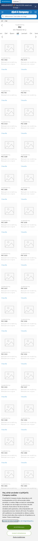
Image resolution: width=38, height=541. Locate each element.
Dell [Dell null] (6, 33)
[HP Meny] (4, 21)
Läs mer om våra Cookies (10, 521)
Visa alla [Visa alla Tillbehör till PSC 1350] (24, 430)
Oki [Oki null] (31, 33)
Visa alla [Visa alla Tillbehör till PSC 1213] (4, 265)
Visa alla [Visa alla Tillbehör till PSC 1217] (4, 298)
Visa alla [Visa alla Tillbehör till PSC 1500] (24, 133)
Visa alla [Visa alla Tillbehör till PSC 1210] (24, 232)
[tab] (6, 1)
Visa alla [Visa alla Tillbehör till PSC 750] (4, 100)
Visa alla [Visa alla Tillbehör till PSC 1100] (4, 166)
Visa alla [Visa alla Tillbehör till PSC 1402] (4, 69)
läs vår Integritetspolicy (26, 521)
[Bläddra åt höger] (36, 36)
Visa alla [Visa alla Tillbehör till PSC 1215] (24, 265)
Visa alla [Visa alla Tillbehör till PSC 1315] (4, 397)
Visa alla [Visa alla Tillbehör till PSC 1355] (4, 462)
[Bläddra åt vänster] (2, 36)
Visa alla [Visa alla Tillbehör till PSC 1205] (24, 199)
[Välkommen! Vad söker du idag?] (20, 16)
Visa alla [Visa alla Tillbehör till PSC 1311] (4, 364)
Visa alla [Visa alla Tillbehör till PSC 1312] (24, 364)
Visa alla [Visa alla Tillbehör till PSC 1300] (4, 331)
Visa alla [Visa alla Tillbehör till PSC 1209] (4, 232)
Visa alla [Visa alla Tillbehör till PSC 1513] (4, 133)
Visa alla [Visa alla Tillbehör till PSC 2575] (24, 69)
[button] (25, 30)
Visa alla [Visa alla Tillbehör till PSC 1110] (24, 166)
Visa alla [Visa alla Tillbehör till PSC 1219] (24, 298)
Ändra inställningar (19, 537)
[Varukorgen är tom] (35, 12)
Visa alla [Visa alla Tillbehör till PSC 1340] (4, 430)
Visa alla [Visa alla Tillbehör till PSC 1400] (24, 462)
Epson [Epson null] (12, 33)
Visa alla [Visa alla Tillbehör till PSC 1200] (4, 199)
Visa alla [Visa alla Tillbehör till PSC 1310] (24, 331)
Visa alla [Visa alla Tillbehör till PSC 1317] (24, 397)
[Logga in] (30, 12)
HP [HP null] (18, 33)
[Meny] (2, 12)
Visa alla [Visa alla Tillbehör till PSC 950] (24, 100)
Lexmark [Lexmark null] (24, 33)
